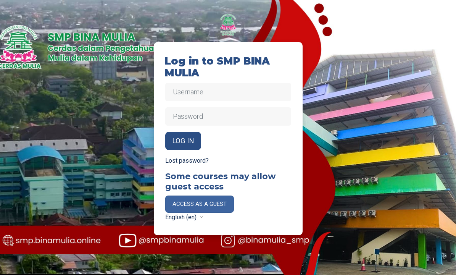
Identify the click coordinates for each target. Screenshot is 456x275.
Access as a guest (199, 204)
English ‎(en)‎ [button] (181, 217)
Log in (183, 141)
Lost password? (187, 160)
